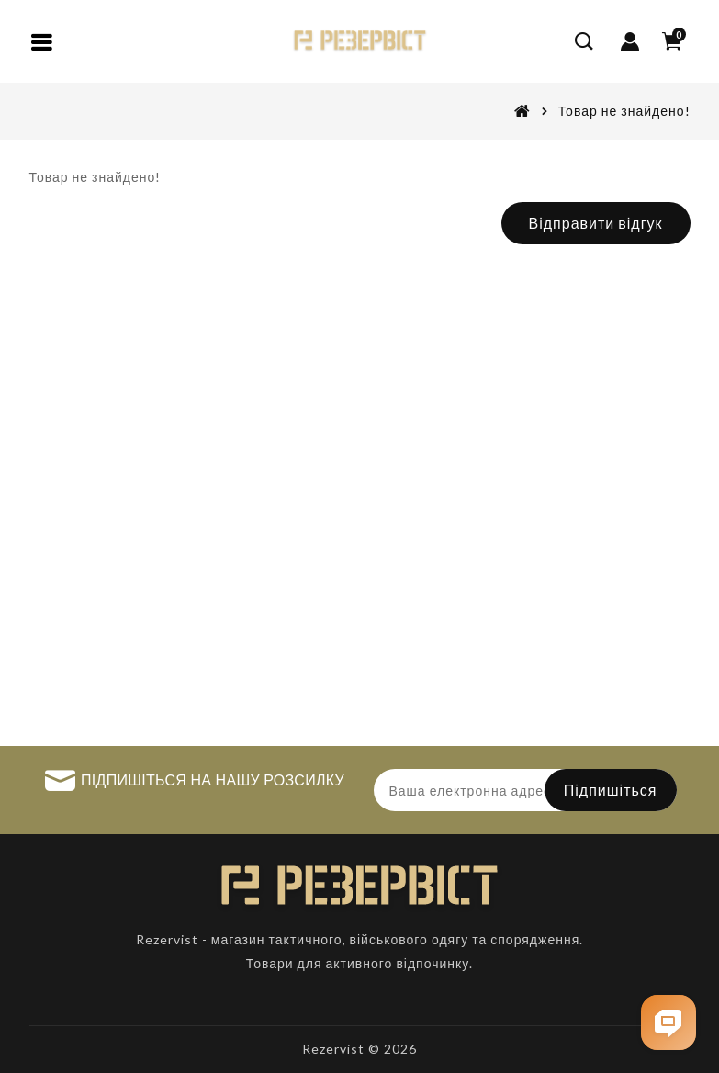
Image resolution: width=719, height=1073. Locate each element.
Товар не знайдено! (624, 111)
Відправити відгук (596, 223)
